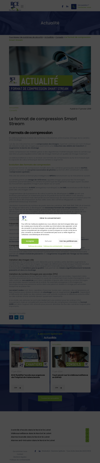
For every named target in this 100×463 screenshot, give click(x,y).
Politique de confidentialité (53, 247)
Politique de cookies (35, 247)
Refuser (48, 242)
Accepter (30, 242)
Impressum (68, 247)
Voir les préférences (68, 242)
